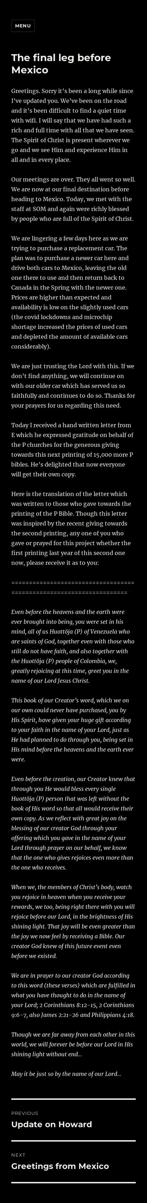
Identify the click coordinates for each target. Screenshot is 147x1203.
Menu (23, 25)
